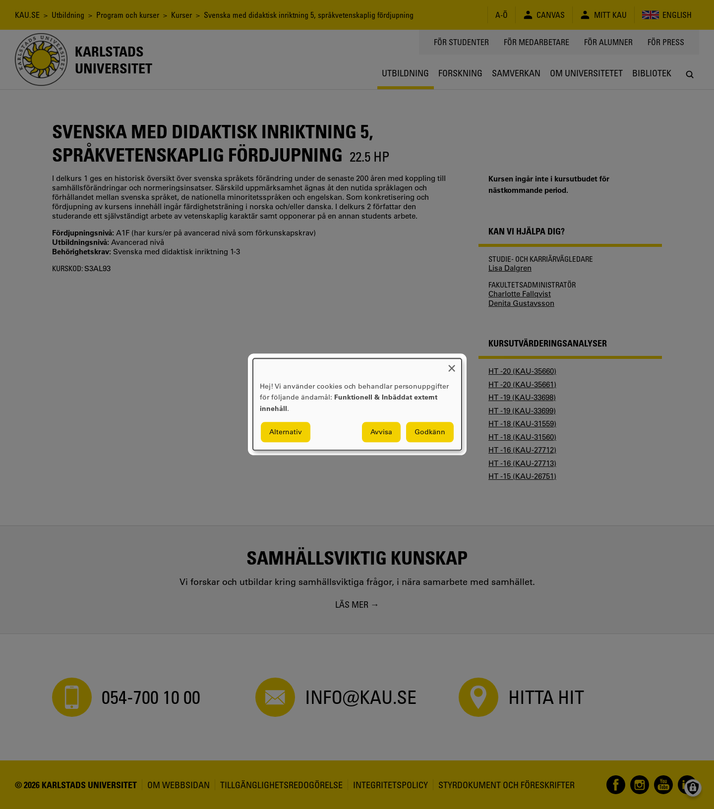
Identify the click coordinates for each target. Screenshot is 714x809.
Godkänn (430, 432)
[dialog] (357, 404)
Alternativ (285, 432)
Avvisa (381, 432)
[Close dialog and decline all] (452, 364)
